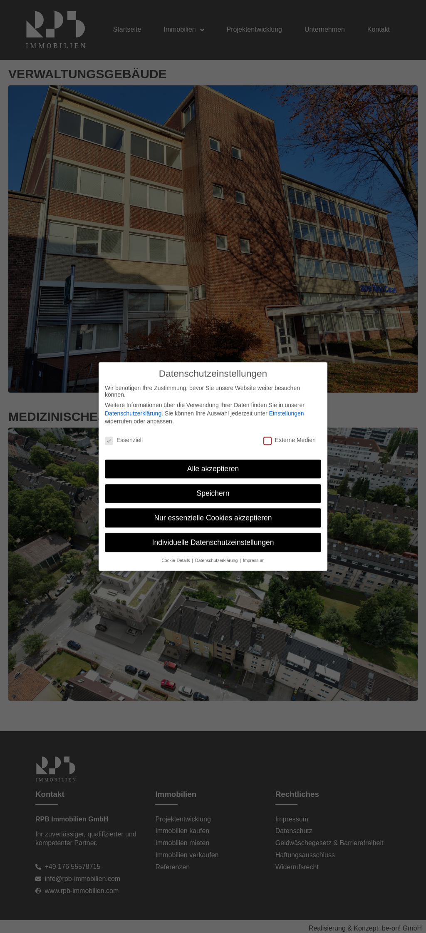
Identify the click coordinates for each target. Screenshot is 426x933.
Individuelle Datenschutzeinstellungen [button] (213, 550)
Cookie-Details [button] (176, 568)
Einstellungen (286, 421)
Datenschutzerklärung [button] (217, 568)
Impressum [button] (254, 568)
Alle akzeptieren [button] (213, 477)
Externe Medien (289, 448)
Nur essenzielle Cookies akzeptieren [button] (213, 526)
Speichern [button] (213, 501)
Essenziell (124, 448)
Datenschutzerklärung (133, 421)
